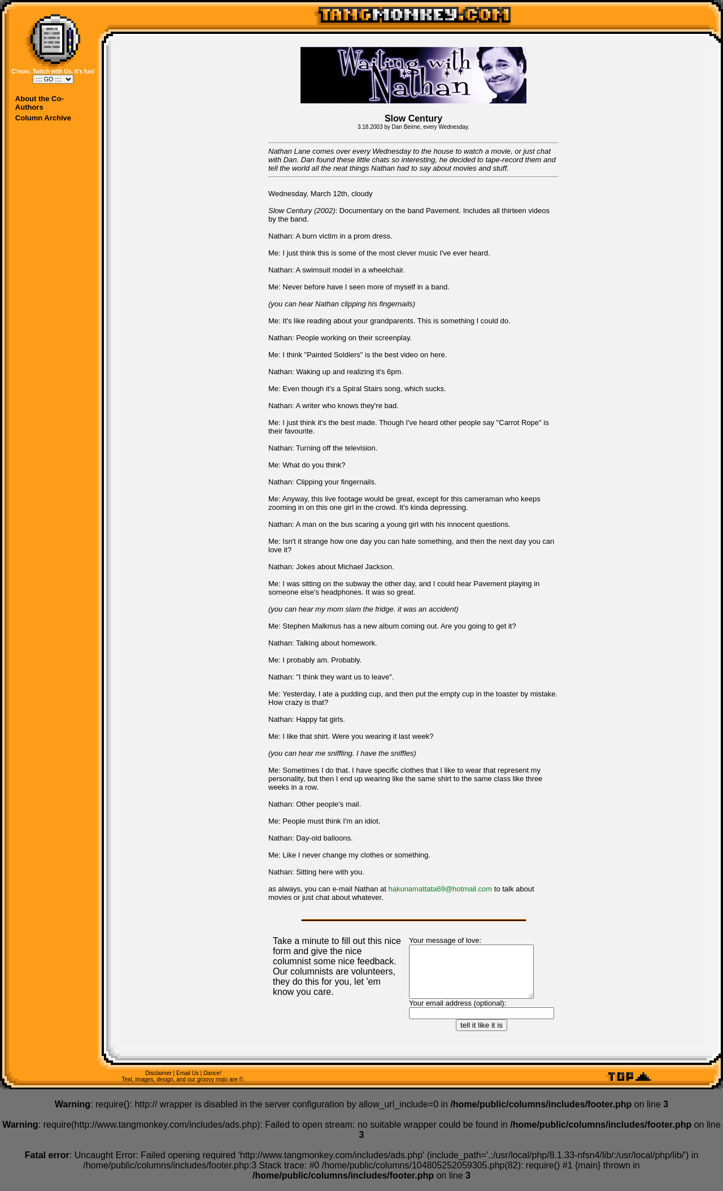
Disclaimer (158, 1083)
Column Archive (43, 118)
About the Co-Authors (39, 102)
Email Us (187, 1083)
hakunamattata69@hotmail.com (440, 889)
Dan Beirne (406, 127)
